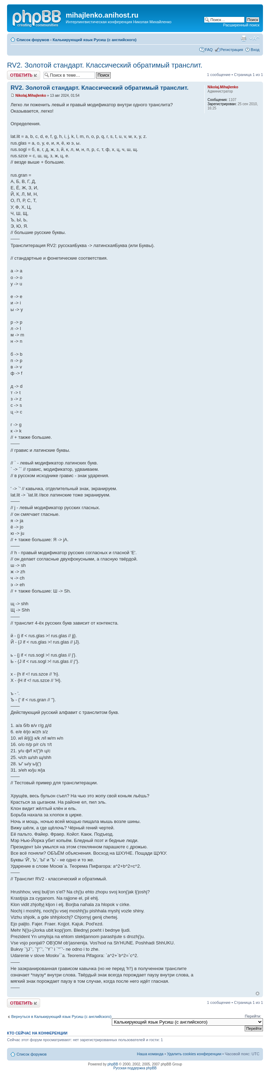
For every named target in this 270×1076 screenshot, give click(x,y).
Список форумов (33, 40)
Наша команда (150, 1054)
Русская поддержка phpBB (134, 1068)
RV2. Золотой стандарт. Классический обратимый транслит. (104, 65)
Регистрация (231, 50)
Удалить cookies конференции (194, 1054)
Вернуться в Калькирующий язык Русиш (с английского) (61, 1016)
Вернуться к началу (257, 993)
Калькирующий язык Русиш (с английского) (95, 40)
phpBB (113, 1064)
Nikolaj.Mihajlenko (30, 95)
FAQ (209, 50)
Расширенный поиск (241, 25)
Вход (255, 50)
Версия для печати (244, 38)
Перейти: (253, 1016)
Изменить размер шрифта (254, 38)
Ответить (23, 75)
